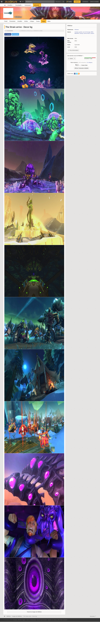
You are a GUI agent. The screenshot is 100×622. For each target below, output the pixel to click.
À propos (15, 619)
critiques (89, 62)
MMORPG (77, 33)
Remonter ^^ (93, 616)
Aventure (77, 32)
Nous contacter (63, 619)
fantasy (81, 33)
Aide (59, 619)
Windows (77, 29)
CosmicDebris (10, 30)
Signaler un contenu (52, 619)
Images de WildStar (17, 616)
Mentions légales (22, 619)
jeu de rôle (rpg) (86, 32)
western (92, 33)
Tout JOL (58, 1)
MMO (92, 32)
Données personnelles (42, 619)
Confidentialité (33, 619)
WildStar (18, 17)
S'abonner (77, 1)
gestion (80, 32)
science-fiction (87, 33)
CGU (27, 619)
